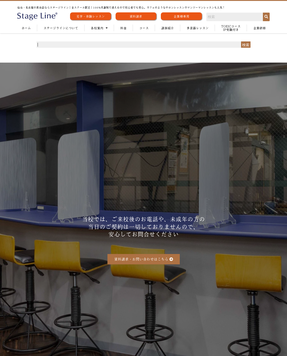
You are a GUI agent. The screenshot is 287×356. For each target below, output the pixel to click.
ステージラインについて (60, 27)
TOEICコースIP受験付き (231, 28)
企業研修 (259, 27)
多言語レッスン (198, 27)
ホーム (26, 27)
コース (144, 27)
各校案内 (99, 28)
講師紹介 (167, 27)
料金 (123, 27)
